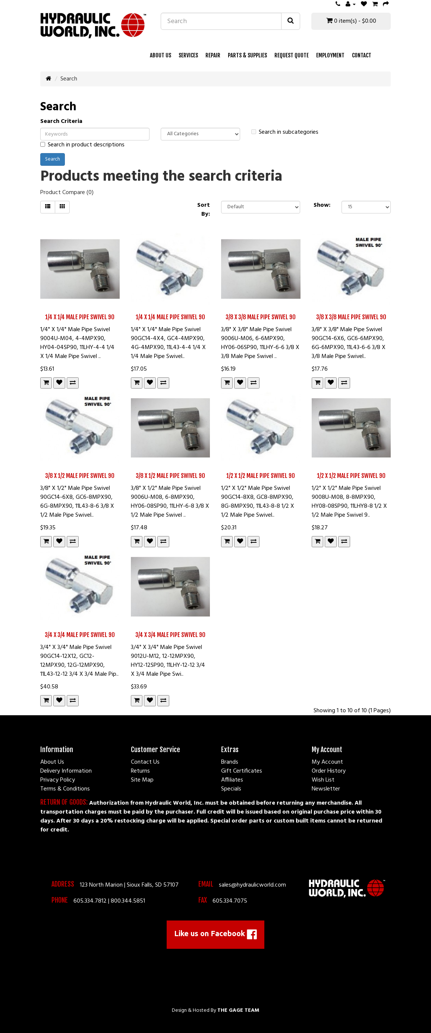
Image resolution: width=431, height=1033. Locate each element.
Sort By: (203, 210)
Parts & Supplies (247, 55)
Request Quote (291, 55)
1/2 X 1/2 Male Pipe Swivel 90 (260, 475)
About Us (160, 55)
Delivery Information (66, 771)
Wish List (323, 780)
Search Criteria (61, 121)
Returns (140, 771)
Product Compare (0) (67, 192)
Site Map (142, 780)
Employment (330, 55)
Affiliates (232, 780)
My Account (327, 762)
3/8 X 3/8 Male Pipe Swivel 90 (261, 317)
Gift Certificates (241, 771)
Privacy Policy (57, 780)
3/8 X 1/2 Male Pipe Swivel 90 (79, 475)
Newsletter (326, 789)
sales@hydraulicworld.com (252, 885)
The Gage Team (238, 1010)
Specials (231, 789)
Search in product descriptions (82, 144)
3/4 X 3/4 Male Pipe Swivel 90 (80, 635)
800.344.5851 (128, 901)
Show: (322, 205)
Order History (329, 771)
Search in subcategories (284, 132)
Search (68, 79)
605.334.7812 (90, 901)
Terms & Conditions (65, 789)
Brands (229, 762)
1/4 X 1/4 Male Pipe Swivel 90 (79, 317)
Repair (212, 55)
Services (188, 55)
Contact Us (145, 762)
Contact (361, 55)
